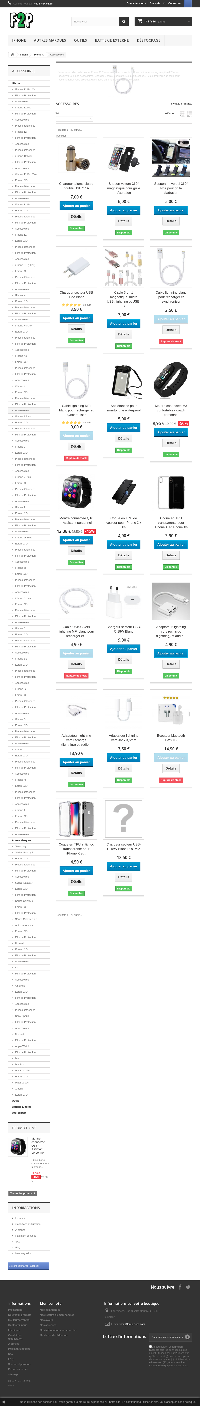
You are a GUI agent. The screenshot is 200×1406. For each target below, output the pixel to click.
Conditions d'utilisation (28, 1224)
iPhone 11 (20, 234)
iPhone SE (20, 658)
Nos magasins (23, 1253)
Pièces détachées (24, 125)
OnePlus (19, 985)
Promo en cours (18, 1369)
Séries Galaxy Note (25, 919)
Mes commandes (50, 1309)
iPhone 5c (20, 688)
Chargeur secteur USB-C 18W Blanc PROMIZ (123, 847)
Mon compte (51, 1303)
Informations (26, 1207)
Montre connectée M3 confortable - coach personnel (171, 410)
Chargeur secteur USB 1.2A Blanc (76, 295)
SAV (17, 1241)
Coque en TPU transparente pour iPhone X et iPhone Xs (171, 522)
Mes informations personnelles (58, 1330)
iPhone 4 (19, 810)
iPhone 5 (19, 749)
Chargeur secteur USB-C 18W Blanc (123, 629)
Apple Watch (21, 1046)
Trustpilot (61, 135)
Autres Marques (50, 40)
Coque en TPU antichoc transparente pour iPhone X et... (76, 849)
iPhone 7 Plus (22, 477)
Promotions (24, 1127)
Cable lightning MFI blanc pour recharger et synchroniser (76, 410)
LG (16, 967)
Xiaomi (18, 1088)
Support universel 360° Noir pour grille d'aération (171, 188)
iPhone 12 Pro (22, 107)
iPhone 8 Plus (22, 416)
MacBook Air (21, 1082)
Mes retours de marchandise (57, 1314)
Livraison (20, 1218)
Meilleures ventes (18, 1319)
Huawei (19, 943)
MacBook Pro (22, 1070)
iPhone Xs (20, 355)
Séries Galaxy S (23, 852)
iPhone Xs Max (23, 325)
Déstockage (148, 40)
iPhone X (19, 386)
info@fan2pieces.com (133, 1324)
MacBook (20, 1064)
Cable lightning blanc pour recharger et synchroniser (171, 297)
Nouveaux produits (19, 1314)
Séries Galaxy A (23, 882)
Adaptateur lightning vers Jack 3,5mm (123, 738)
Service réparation (19, 1364)
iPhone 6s (20, 567)
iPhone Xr (20, 295)
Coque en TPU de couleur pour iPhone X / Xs (123, 522)
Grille (182, 113)
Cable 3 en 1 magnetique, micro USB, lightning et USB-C (123, 299)
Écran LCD (21, 180)
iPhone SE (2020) (24, 265)
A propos (20, 1229)
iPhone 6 (19, 628)
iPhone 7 (19, 507)
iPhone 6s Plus (23, 537)
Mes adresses (48, 1325)
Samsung (20, 846)
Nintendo (19, 1034)
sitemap (13, 1374)
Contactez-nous (136, 3)
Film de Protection (25, 95)
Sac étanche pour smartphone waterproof (124, 408)
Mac (17, 1058)
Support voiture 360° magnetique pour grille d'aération (123, 188)
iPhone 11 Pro (22, 204)
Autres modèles (23, 925)
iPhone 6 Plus (22, 598)
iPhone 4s (20, 779)
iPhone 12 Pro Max (25, 89)
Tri (57, 113)
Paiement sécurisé (25, 1235)
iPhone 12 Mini (23, 156)
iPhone (19, 40)
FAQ (18, 1247)
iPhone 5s (20, 719)
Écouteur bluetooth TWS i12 (171, 738)
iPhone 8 (19, 446)
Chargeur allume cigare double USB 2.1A (76, 186)
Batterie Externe (112, 40)
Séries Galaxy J (23, 900)
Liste (189, 113)
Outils (80, 40)
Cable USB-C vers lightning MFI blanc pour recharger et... (76, 631)
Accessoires (21, 101)
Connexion (174, 3)
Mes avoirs (46, 1319)
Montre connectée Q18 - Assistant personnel (38, 1145)
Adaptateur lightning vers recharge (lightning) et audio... (171, 631)
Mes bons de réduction (54, 1335)
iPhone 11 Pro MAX (26, 174)
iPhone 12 (20, 131)
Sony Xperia (21, 1016)
